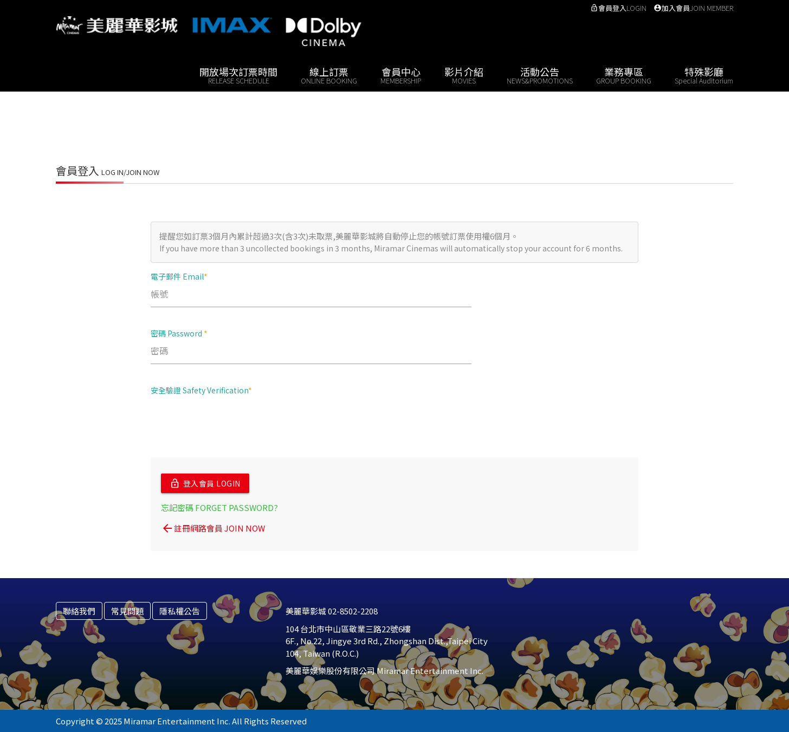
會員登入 (618, 8)
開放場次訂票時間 (238, 74)
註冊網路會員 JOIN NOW (213, 527)
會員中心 (400, 74)
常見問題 (127, 610)
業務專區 (623, 74)
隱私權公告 (179, 610)
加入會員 (693, 8)
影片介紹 (463, 74)
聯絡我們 (79, 610)
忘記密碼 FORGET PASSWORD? (219, 507)
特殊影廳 (704, 74)
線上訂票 (329, 74)
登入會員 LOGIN (205, 483)
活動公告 (540, 74)
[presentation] (233, 425)
